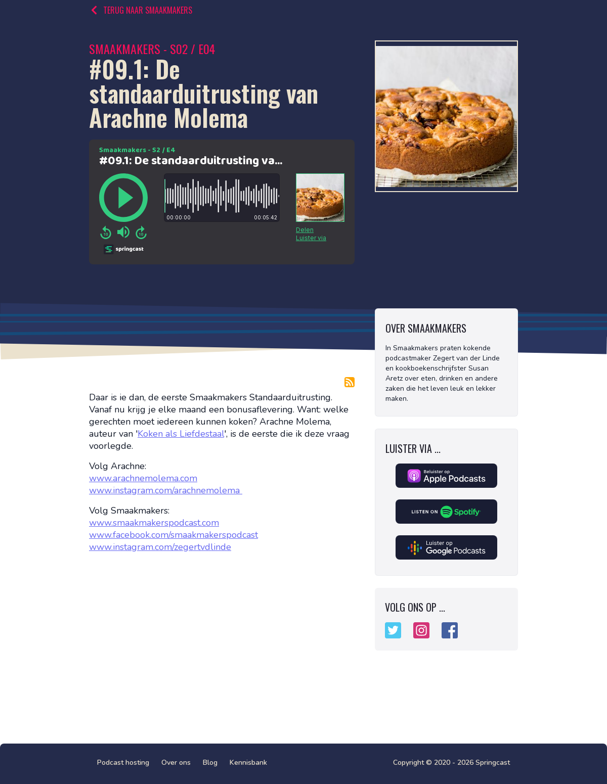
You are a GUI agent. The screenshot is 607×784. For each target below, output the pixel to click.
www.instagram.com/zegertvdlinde (160, 547)
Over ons (176, 762)
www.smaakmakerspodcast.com (154, 523)
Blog (210, 762)
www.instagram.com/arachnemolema (165, 490)
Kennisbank (248, 762)
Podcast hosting (123, 762)
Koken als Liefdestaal (181, 434)
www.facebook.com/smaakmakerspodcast (173, 535)
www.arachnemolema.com (143, 478)
